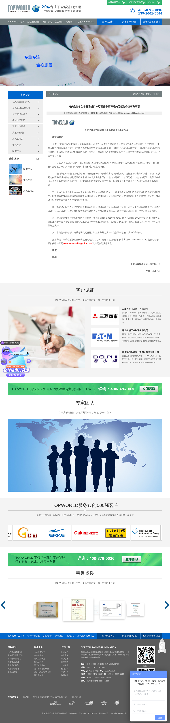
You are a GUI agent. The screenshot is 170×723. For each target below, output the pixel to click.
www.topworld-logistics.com (98, 681)
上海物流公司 (75, 697)
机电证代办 (38, 662)
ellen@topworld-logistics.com (99, 677)
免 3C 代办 (38, 655)
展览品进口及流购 (15, 655)
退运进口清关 (13, 665)
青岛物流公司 (61, 697)
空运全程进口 (33, 21)
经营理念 (64, 662)
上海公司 (64, 665)
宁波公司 (64, 672)
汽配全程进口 (13, 669)
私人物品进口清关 (15, 652)
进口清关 (47, 21)
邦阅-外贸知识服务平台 (43, 697)
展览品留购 (38, 675)
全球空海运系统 (135, 2)
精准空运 (27, 169)
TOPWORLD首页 (16, 21)
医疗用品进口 (108, 21)
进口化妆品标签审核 (42, 672)
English (151, 2)
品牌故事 (64, 659)
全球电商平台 (114, 2)
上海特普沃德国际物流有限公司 (145, 264)
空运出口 (59, 21)
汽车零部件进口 (129, 21)
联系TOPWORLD (85, 21)
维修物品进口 (13, 662)
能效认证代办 (39, 659)
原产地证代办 (39, 665)
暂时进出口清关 (14, 659)
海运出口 (70, 21)
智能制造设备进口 (151, 21)
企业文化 (64, 655)
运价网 (26, 697)
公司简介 (64, 652)
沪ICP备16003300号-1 (119, 713)
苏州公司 (64, 675)
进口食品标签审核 (41, 669)
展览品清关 (28, 190)
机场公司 (64, 669)
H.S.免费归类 (39, 652)
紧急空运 (27, 180)
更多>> (39, 159)
